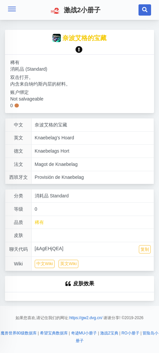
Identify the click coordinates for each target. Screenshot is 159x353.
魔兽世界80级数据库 (19, 333)
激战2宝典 (109, 333)
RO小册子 (130, 333)
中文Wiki (44, 263)
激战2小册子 (76, 11)
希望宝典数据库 (54, 333)
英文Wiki (68, 263)
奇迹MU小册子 (84, 333)
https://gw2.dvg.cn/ (85, 318)
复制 (144, 249)
